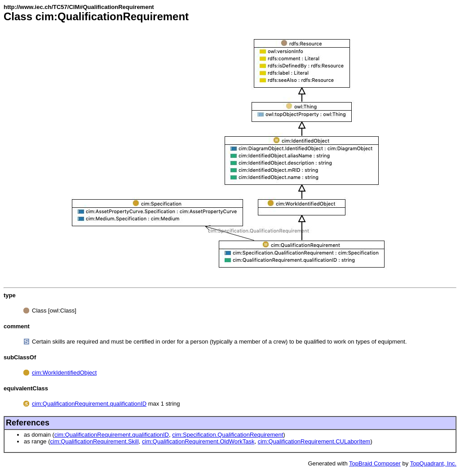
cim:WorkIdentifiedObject (64, 372)
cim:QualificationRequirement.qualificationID (89, 403)
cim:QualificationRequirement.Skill (94, 441)
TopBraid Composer (375, 463)
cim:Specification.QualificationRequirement (227, 434)
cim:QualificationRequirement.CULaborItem (314, 441)
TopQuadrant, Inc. (433, 463)
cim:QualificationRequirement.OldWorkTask (198, 441)
